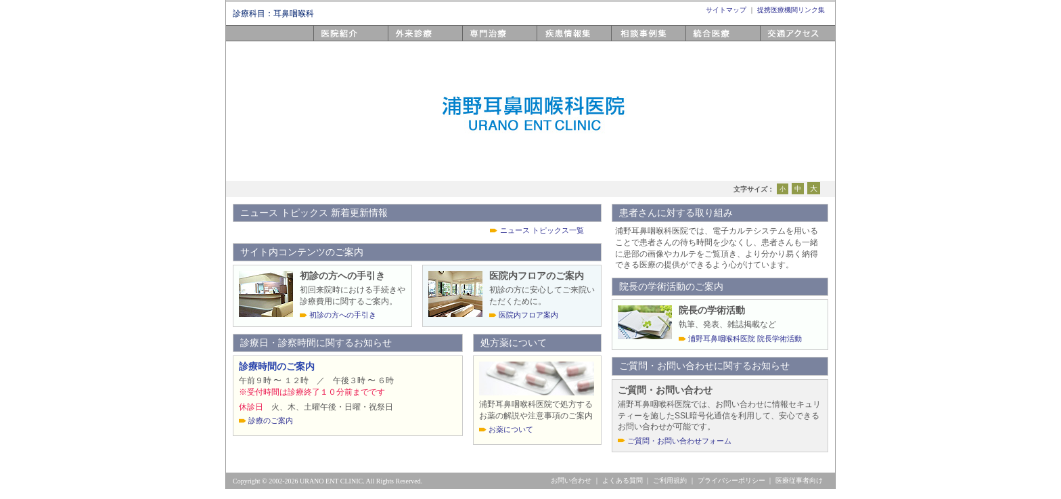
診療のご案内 (270, 420)
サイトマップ (726, 10)
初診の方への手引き (342, 315)
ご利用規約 (670, 480)
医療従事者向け (799, 480)
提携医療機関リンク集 (791, 10)
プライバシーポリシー (731, 480)
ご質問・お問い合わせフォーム (679, 441)
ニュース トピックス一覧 (542, 230)
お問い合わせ (571, 480)
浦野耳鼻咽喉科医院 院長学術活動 (745, 338)
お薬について (511, 429)
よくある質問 (622, 480)
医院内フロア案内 (528, 315)
